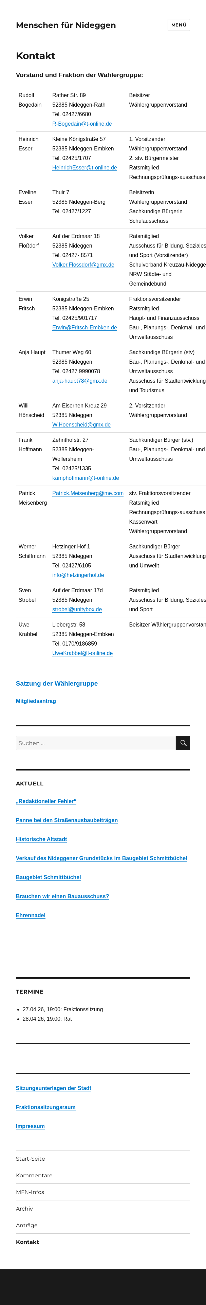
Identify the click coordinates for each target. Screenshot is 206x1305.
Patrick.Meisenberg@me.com (88, 493)
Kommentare (34, 1175)
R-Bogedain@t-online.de (82, 124)
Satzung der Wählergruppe (57, 683)
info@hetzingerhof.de (78, 575)
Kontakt (27, 1242)
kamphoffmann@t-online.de (85, 478)
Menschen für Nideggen (66, 25)
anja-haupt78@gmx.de (79, 381)
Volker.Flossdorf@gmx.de (83, 265)
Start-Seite (30, 1159)
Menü (178, 25)
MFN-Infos (30, 1192)
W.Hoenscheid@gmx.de (81, 425)
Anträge (27, 1225)
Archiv (24, 1209)
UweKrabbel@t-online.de (82, 653)
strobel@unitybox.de (77, 609)
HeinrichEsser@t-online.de (84, 167)
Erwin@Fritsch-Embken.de (84, 327)
